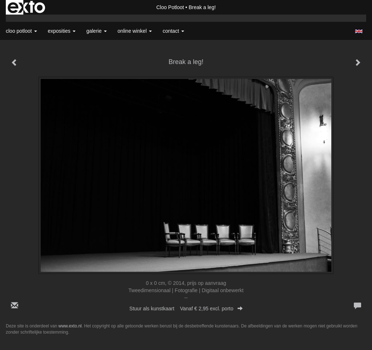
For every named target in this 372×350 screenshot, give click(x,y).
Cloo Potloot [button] (21, 31)
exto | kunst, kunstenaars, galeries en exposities (26, 7)
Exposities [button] (62, 31)
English (359, 31)
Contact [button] (173, 31)
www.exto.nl (70, 326)
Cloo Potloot (170, 7)
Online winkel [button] (135, 31)
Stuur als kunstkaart (186, 308)
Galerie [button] (96, 31)
